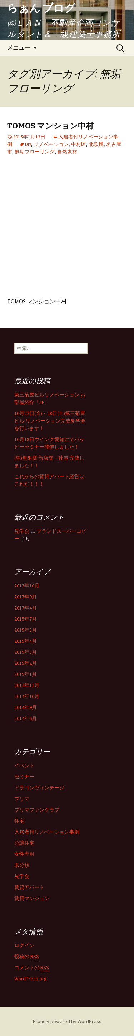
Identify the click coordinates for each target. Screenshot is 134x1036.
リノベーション (51, 144)
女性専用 (24, 854)
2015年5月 (25, 630)
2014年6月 (25, 718)
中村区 (78, 144)
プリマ (21, 798)
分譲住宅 (24, 843)
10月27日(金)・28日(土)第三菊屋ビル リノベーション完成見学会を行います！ (49, 420)
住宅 (19, 821)
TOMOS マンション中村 (50, 126)
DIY (28, 144)
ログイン (24, 945)
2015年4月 (25, 641)
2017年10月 (26, 585)
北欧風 (96, 144)
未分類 (21, 865)
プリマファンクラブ (36, 810)
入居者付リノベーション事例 (46, 832)
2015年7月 (25, 619)
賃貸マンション (31, 898)
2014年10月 (26, 696)
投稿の (26, 956)
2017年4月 (25, 608)
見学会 (21, 531)
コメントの (31, 967)
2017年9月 (25, 596)
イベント (24, 765)
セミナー (24, 776)
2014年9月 (25, 707)
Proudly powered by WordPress (67, 1021)
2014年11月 (26, 685)
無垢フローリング (35, 151)
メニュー (18, 48)
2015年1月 (25, 674)
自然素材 (67, 151)
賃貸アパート (29, 887)
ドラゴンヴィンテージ (39, 787)
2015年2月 (25, 663)
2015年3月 (25, 652)
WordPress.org (30, 978)
